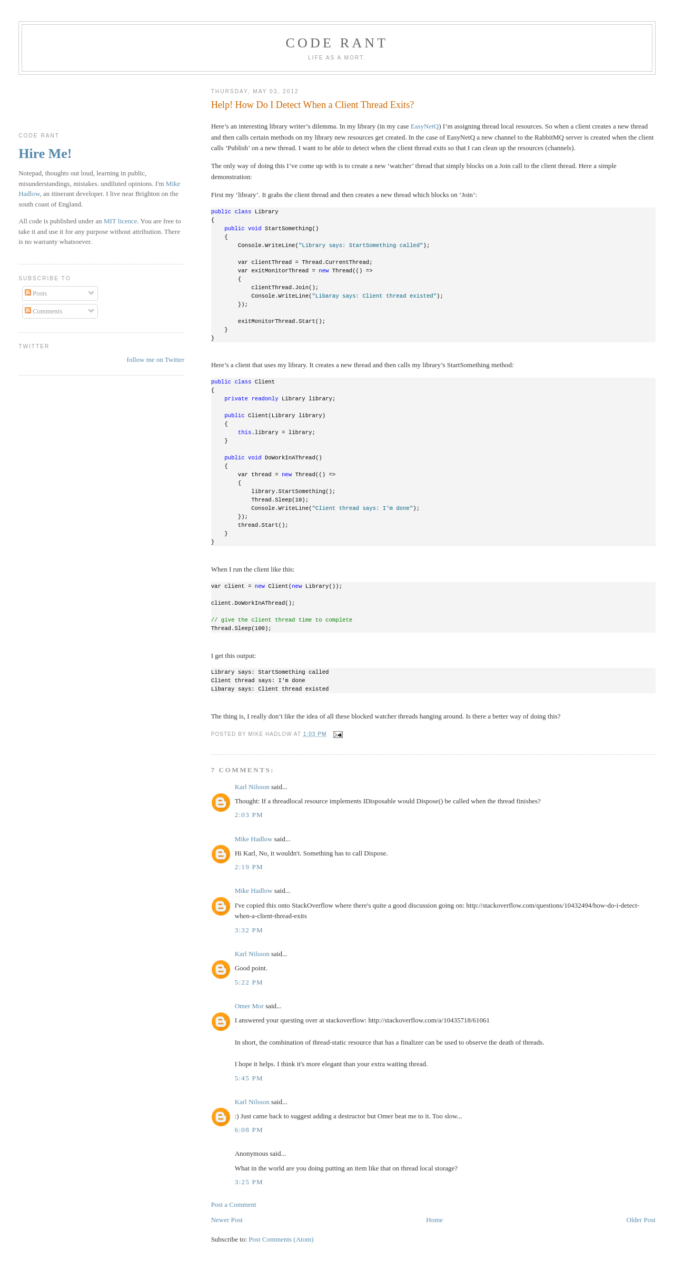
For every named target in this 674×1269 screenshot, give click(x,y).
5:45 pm (249, 1078)
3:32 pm (249, 930)
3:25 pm (249, 1182)
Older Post (641, 1220)
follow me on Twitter (155, 359)
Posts (36, 293)
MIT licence (120, 221)
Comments (44, 311)
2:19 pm (249, 867)
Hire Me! (45, 153)
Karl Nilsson (252, 787)
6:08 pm (249, 1130)
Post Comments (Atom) (281, 1239)
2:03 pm (249, 815)
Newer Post (227, 1220)
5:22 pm (249, 982)
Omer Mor (249, 1006)
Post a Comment (233, 1204)
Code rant (337, 43)
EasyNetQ (425, 126)
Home (434, 1220)
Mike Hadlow (254, 839)
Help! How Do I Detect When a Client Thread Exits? (312, 105)
